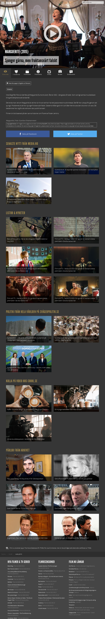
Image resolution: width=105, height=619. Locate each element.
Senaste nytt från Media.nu (22, 144)
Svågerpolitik (72, 607)
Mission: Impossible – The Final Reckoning (19, 607)
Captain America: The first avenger (47, 560)
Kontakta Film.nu (74, 563)
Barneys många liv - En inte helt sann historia (50, 570)
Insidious (40, 597)
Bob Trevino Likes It (13, 563)
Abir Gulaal (11, 584)
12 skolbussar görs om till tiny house (79, 582)
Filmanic (71, 574)
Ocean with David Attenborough (16, 579)
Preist (39, 581)
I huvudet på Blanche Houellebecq (17, 566)
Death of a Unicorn (13, 586)
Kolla (70, 589)
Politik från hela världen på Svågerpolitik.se (32, 309)
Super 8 (40, 578)
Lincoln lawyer (42, 602)
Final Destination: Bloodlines (16, 600)
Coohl (70, 579)
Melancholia (41, 586)
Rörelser (10, 570)
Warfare (10, 576)
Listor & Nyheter (15, 212)
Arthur (40, 600)
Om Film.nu (72, 560)
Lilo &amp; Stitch (12, 612)
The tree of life (42, 584)
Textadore (71, 599)
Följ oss (71, 571)
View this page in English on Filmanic (18, 83)
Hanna (40, 568)
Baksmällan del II (43, 589)
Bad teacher (41, 575)
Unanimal (10, 573)
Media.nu (71, 602)
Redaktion (72, 566)
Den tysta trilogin (12, 589)
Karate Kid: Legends (13, 615)
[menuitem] (4, 549)
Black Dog (10, 560)
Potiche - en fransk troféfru (45, 565)
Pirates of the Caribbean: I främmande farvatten (51, 592)
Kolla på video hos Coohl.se (21, 378)
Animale (10, 597)
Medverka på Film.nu (74, 568)
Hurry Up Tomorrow (13, 604)
